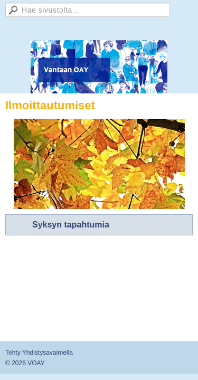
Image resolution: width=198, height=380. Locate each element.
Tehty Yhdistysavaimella (39, 352)
